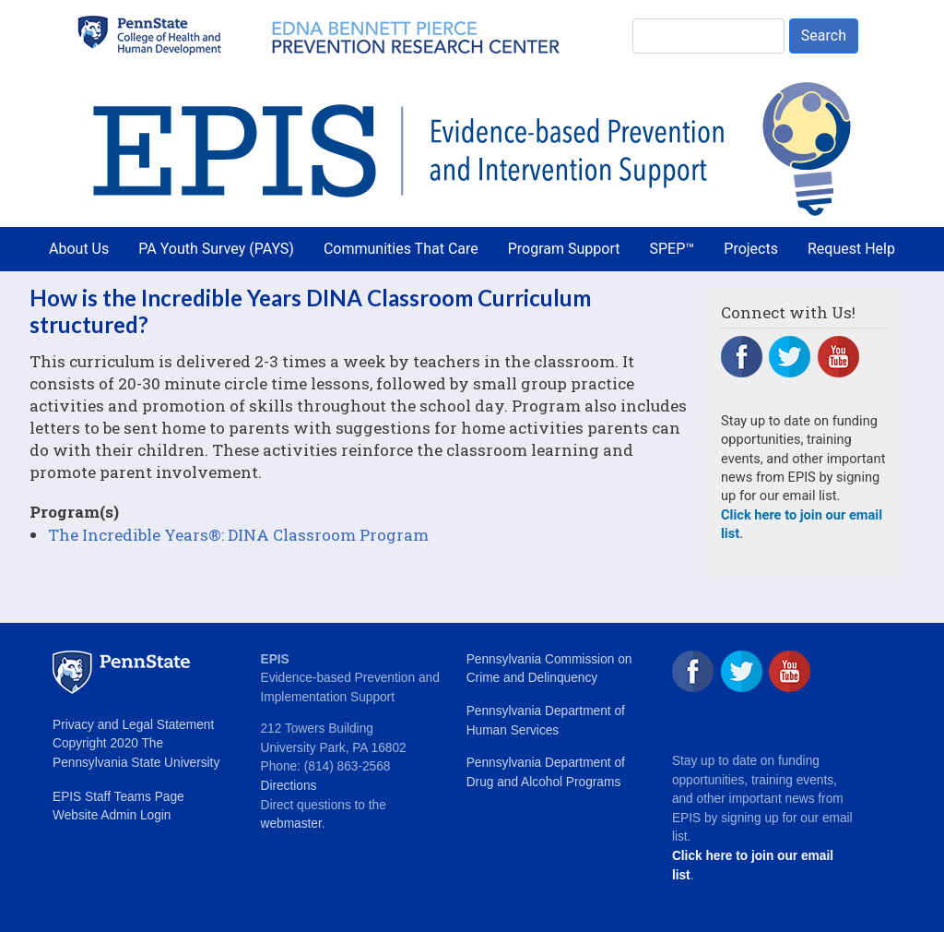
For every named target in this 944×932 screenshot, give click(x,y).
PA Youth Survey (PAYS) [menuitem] (216, 248)
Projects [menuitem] (751, 248)
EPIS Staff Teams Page (118, 797)
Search (823, 35)
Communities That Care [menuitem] (401, 248)
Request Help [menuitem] (851, 248)
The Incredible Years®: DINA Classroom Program (238, 534)
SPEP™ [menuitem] (672, 248)
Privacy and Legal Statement (133, 725)
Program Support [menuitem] (564, 248)
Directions (289, 786)
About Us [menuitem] (79, 248)
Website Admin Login (112, 815)
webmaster (291, 823)
